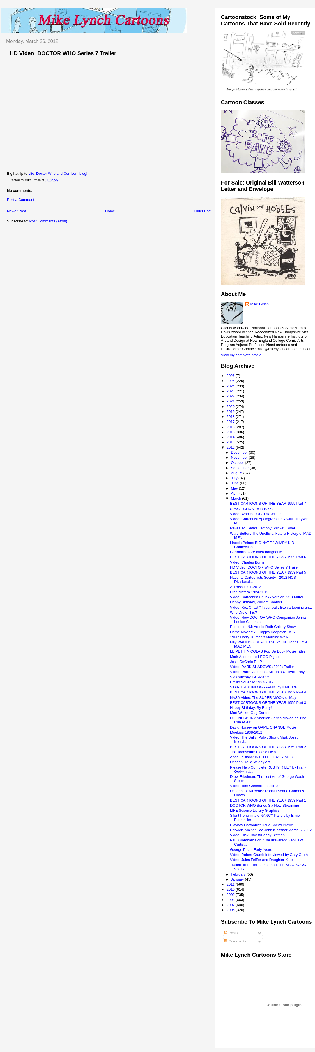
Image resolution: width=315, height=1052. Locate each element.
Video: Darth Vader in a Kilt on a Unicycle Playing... (271, 672)
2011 (231, 884)
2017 (231, 422)
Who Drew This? (243, 612)
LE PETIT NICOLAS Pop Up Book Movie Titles (267, 651)
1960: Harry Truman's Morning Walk (259, 637)
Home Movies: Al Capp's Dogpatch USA (262, 632)
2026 (231, 376)
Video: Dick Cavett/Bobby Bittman (257, 835)
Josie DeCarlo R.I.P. (246, 662)
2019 (231, 411)
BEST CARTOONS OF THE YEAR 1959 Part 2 (268, 747)
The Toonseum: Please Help (253, 752)
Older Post (202, 211)
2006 (231, 910)
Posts (231, 933)
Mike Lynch (259, 304)
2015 (231, 432)
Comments (235, 941)
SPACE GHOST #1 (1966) (251, 509)
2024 (231, 386)
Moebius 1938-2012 (246, 732)
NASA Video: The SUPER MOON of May (263, 697)
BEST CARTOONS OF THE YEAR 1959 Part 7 (268, 503)
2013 (231, 442)
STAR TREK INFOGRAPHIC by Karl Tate (263, 687)
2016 (231, 427)
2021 (231, 401)
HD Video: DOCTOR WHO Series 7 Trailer (63, 53)
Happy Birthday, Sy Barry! (251, 708)
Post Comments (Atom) (48, 221)
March (236, 498)
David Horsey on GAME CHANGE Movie (263, 727)
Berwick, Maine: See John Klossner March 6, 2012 (271, 830)
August (237, 473)
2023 (231, 391)
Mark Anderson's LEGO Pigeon (255, 657)
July (234, 478)
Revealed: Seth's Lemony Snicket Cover (262, 528)
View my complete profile (241, 355)
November (240, 457)
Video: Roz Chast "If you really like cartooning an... (271, 607)
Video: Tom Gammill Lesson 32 (255, 786)
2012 (231, 447)
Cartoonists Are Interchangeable (256, 552)
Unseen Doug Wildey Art (250, 762)
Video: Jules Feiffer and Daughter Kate (261, 860)
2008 (231, 900)
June (235, 483)
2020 (231, 406)
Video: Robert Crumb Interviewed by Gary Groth (269, 855)
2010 (231, 889)
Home (110, 211)
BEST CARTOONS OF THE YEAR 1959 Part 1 (268, 800)
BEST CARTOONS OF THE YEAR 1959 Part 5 (268, 572)
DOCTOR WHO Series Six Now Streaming (264, 805)
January (238, 879)
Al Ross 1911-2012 (245, 587)
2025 (231, 381)
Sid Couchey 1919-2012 (249, 677)
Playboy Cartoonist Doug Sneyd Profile (261, 825)
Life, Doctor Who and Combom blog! (57, 173)
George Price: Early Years (251, 850)
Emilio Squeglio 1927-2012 (251, 682)
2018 (231, 417)
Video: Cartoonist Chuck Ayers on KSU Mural (266, 597)
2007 (231, 905)
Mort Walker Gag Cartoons (251, 713)
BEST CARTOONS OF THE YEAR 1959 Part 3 (268, 702)
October (238, 462)
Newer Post (16, 211)
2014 (231, 437)
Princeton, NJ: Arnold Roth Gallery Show (263, 627)
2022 (231, 396)
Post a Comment (20, 199)
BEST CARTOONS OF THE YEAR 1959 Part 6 (268, 557)
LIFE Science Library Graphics (254, 810)
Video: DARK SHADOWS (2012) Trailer (262, 667)
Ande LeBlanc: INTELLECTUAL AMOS (261, 757)
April (235, 493)
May (235, 488)
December (240, 452)
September (240, 468)
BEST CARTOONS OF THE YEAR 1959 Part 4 (268, 692)
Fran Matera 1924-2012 (249, 592)
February (239, 874)
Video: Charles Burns (247, 562)
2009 (231, 895)
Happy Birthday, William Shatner (256, 602)
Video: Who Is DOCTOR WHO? (255, 514)
